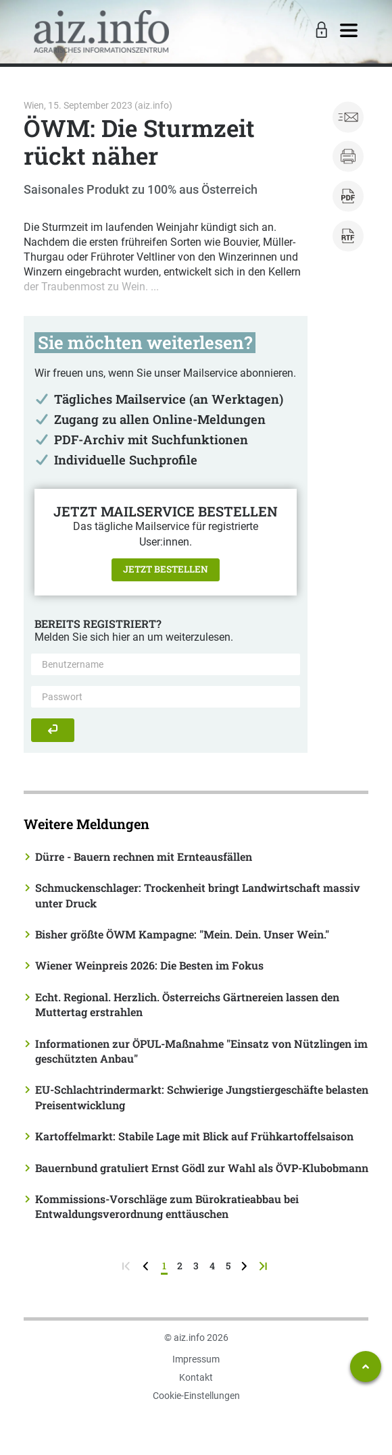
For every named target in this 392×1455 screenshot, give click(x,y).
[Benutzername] (165, 664)
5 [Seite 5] (228, 1265)
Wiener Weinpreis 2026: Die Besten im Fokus (149, 965)
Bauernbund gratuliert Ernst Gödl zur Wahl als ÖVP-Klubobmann (201, 1168)
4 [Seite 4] (212, 1265)
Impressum (196, 1359)
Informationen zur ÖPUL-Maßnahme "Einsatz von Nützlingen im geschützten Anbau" (201, 1050)
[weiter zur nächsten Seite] (245, 1265)
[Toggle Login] (319, 31)
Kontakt (196, 1377)
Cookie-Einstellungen (196, 1395)
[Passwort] (165, 697)
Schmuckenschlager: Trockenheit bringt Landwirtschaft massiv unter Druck (197, 894)
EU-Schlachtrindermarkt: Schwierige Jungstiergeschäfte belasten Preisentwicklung (201, 1096)
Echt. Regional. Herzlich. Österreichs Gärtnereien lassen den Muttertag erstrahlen (187, 1004)
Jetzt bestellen (165, 569)
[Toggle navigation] (348, 31)
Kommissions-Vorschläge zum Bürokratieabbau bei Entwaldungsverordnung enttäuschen (167, 1206)
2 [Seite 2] (179, 1265)
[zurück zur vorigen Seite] (147, 1265)
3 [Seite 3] (196, 1265)
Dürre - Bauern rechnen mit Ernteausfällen (143, 856)
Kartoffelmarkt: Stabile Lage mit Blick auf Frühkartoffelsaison (194, 1136)
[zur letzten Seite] (264, 1265)
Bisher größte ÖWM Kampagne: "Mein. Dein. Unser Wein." (182, 934)
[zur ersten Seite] (127, 1265)
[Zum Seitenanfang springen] (365, 1366)
